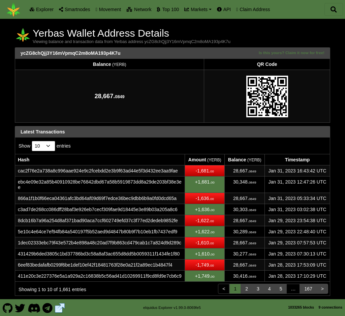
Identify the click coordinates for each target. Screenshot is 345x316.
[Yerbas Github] (7, 307)
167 (308, 288)
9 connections (330, 307)
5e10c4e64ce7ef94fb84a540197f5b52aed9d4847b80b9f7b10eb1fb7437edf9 (97, 231)
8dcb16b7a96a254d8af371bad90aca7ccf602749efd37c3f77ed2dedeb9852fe (98, 220)
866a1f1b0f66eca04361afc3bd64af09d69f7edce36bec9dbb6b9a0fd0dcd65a (97, 198)
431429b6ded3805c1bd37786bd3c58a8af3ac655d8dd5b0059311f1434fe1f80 (99, 253)
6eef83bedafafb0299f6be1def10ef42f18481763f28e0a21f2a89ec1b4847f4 (95, 265)
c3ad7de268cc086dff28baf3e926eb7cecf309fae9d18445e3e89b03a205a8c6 (98, 209)
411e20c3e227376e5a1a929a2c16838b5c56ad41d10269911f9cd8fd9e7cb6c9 (100, 276)
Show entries (45, 146)
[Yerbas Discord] (34, 307)
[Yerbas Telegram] (47, 307)
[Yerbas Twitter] (20, 307)
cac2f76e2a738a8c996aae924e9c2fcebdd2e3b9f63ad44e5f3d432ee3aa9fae (98, 170)
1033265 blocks (301, 307)
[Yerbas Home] (13, 9)
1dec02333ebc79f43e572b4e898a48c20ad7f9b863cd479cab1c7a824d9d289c (99, 242)
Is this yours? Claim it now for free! (291, 52)
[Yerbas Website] (60, 307)
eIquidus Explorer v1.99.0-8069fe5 (172, 308)
